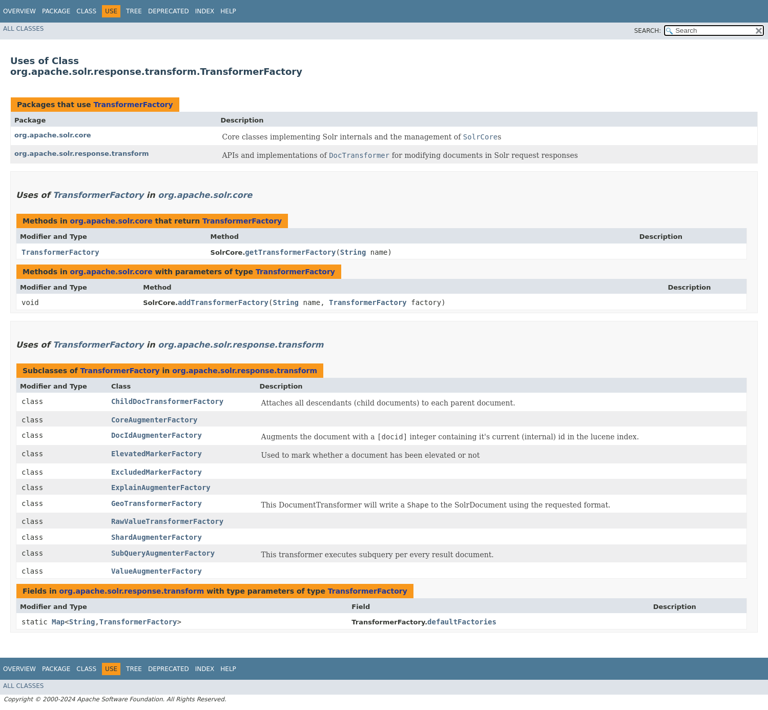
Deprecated (168, 11)
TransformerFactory (133, 104)
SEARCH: (647, 30)
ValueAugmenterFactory (156, 571)
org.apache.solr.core (52, 135)
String (353, 252)
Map (58, 622)
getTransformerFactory (290, 252)
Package (56, 11)
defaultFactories (461, 622)
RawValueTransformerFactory (167, 521)
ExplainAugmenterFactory (161, 487)
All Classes (23, 28)
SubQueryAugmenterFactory (163, 553)
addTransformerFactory (223, 302)
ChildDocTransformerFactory (167, 401)
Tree (134, 11)
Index (205, 11)
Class (86, 11)
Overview (19, 11)
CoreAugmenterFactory (154, 420)
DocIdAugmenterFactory (156, 435)
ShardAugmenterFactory (156, 537)
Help (228, 11)
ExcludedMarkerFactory (156, 472)
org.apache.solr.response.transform (81, 153)
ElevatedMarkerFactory (156, 454)
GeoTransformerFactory (156, 503)
